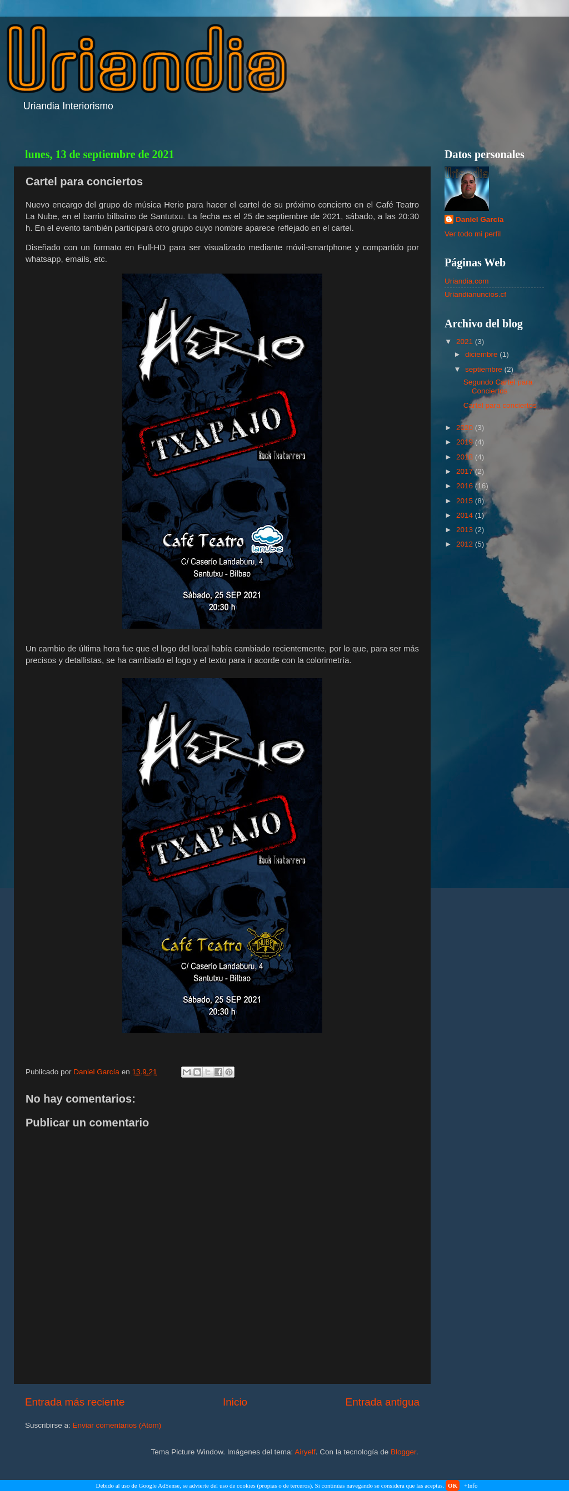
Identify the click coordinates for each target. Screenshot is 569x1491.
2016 (465, 486)
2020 (465, 427)
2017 (465, 471)
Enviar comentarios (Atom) (117, 1425)
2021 (465, 341)
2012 (465, 544)
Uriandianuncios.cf (475, 294)
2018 (465, 457)
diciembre (482, 354)
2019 (465, 442)
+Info (471, 1485)
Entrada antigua (383, 1402)
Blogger (403, 1452)
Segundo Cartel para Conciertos (498, 386)
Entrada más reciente (75, 1402)
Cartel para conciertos (500, 405)
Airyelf (305, 1452)
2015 (465, 501)
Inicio (235, 1402)
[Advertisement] (494, 734)
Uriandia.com (467, 281)
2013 (465, 529)
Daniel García (479, 219)
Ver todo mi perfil (473, 234)
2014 (465, 515)
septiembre (485, 369)
